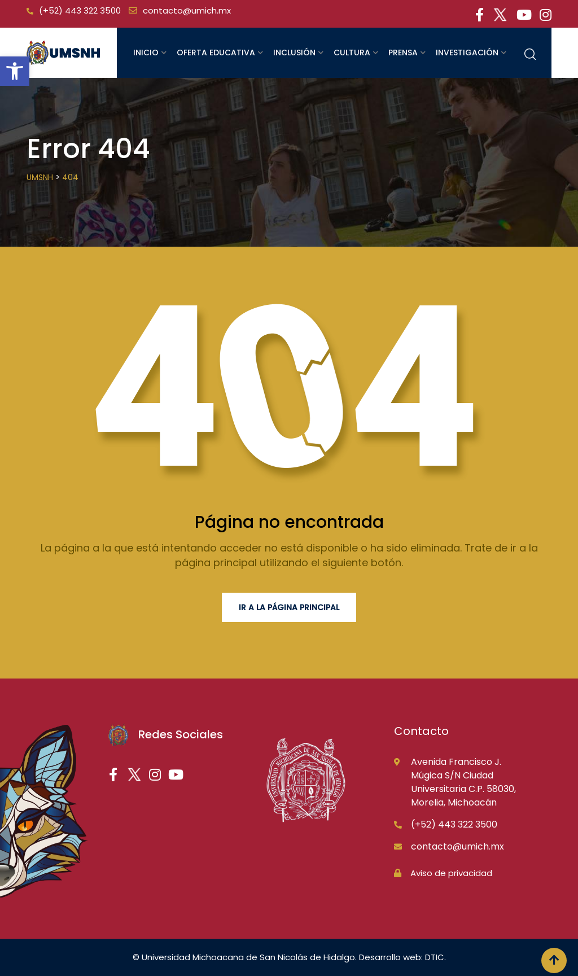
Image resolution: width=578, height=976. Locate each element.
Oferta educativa (216, 52)
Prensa (403, 52)
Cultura (352, 52)
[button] (14, 71)
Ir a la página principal (289, 607)
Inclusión (294, 52)
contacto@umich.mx (187, 10)
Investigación (467, 52)
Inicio (146, 52)
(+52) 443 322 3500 (80, 10)
